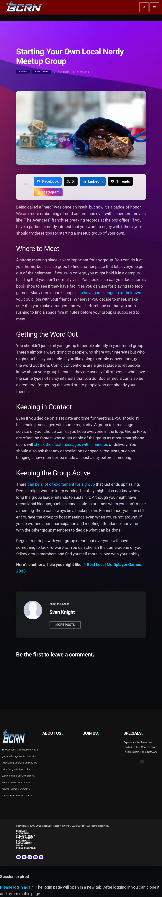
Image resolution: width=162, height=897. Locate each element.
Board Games (41, 71)
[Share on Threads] (120, 181)
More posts (65, 625)
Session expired (14, 876)
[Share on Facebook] (48, 181)
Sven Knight (61, 72)
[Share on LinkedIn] (93, 181)
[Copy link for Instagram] (48, 192)
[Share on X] (71, 181)
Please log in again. (17, 887)
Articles (23, 71)
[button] (61, 743)
